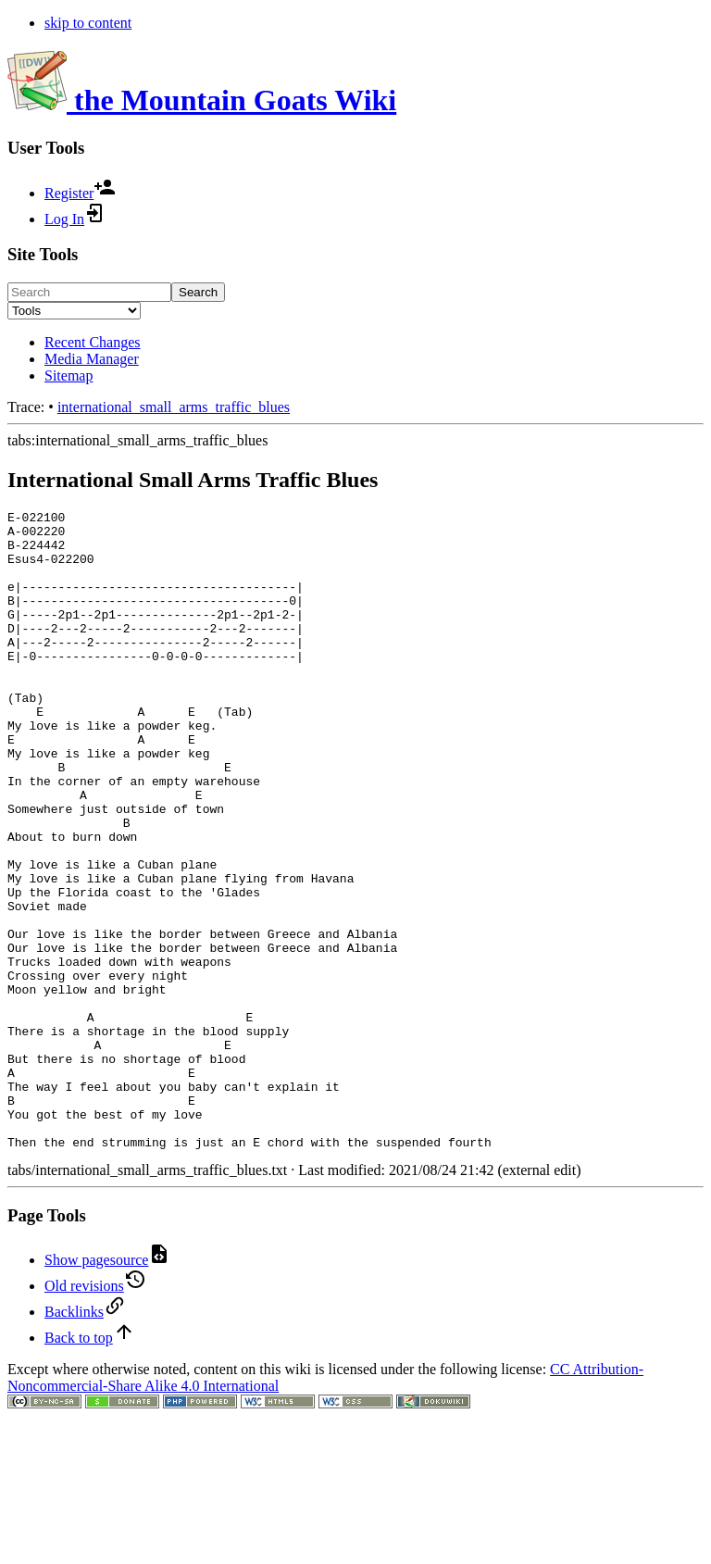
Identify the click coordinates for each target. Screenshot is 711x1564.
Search (198, 292)
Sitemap (68, 375)
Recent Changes (92, 342)
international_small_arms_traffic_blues (173, 407)
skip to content (87, 23)
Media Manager (91, 359)
